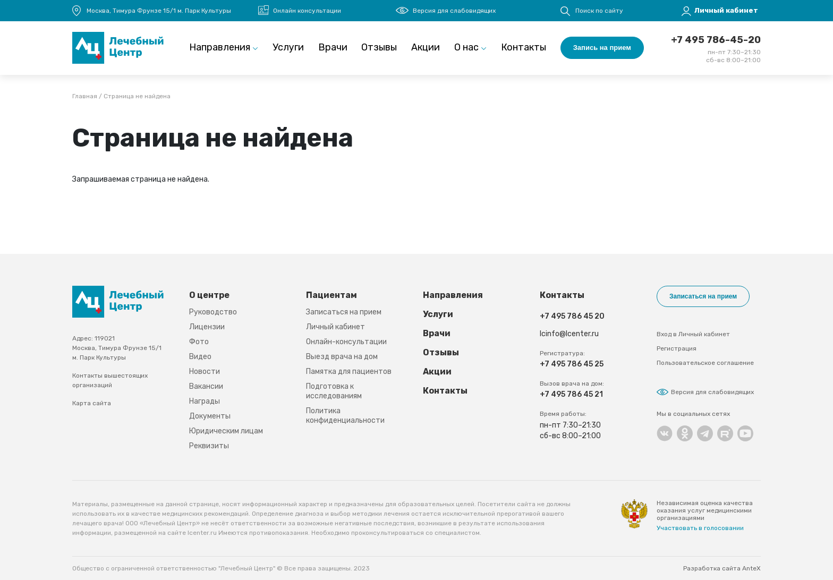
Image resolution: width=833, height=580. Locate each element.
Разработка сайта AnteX (722, 568)
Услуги (288, 47)
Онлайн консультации (307, 10)
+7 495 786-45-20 (716, 40)
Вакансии (206, 386)
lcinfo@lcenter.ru (569, 333)
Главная (84, 96)
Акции (425, 47)
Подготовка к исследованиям (334, 391)
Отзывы (379, 47)
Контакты (523, 47)
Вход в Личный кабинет (693, 334)
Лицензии (207, 326)
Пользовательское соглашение (705, 362)
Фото (199, 341)
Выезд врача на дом (342, 356)
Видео (200, 356)
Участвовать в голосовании (700, 528)
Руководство (213, 312)
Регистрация (676, 348)
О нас (466, 47)
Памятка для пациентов (349, 371)
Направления (219, 47)
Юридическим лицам (226, 431)
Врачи (332, 47)
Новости (204, 371)
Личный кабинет (335, 326)
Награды (204, 401)
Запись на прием (602, 48)
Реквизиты (209, 445)
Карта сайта (91, 403)
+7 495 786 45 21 (571, 394)
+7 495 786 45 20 (572, 316)
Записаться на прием (343, 312)
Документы (210, 416)
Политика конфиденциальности (345, 415)
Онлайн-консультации (346, 341)
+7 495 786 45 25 (572, 364)
